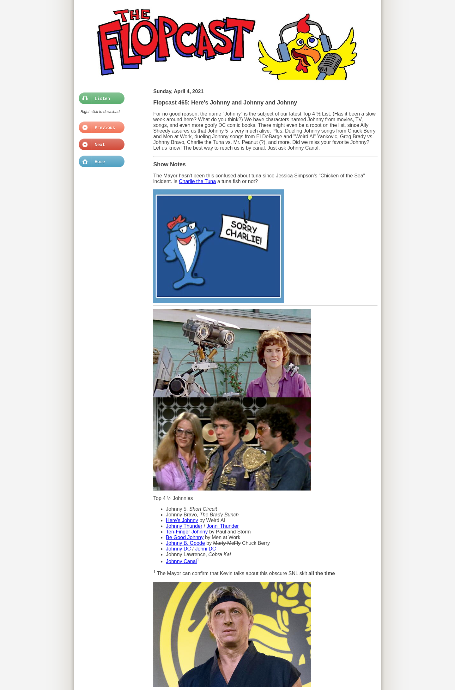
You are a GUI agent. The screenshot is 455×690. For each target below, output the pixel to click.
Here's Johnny (182, 520)
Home (99, 161)
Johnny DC (178, 548)
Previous (99, 127)
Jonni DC (205, 548)
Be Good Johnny (184, 537)
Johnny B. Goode (185, 543)
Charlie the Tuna (197, 181)
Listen (99, 98)
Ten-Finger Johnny (187, 531)
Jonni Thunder (223, 526)
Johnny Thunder (184, 526)
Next (99, 144)
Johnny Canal (181, 561)
